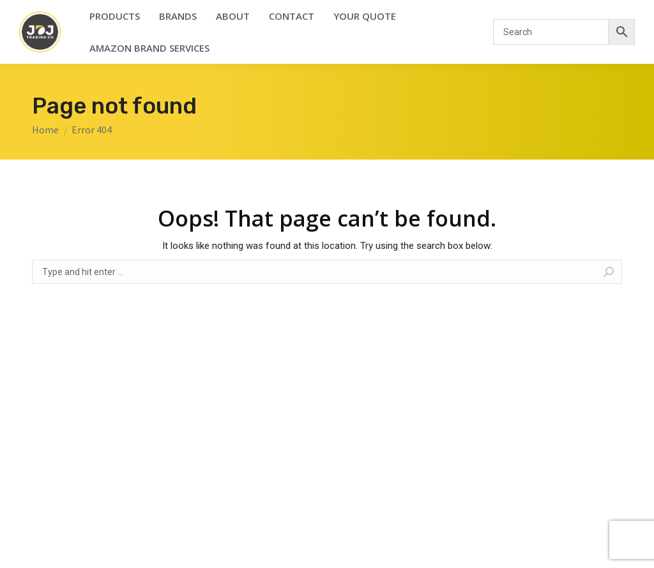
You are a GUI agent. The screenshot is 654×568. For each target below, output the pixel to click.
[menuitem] (114, 16)
